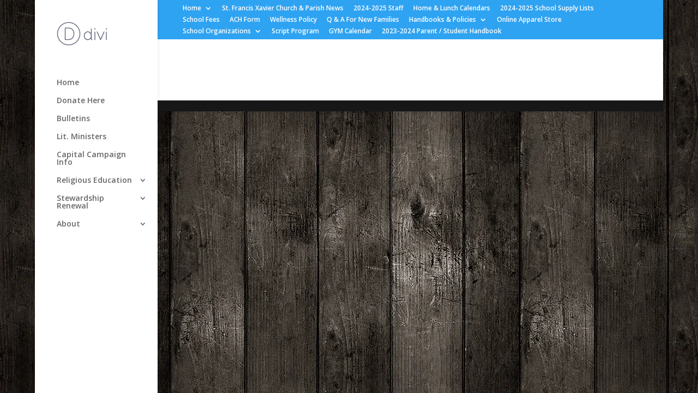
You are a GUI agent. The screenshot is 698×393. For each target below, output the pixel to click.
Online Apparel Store (529, 20)
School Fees (201, 20)
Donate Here (81, 101)
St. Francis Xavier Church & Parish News (283, 9)
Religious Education (94, 180)
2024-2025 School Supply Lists (547, 9)
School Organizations (217, 31)
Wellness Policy (293, 20)
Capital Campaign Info (91, 159)
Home (192, 9)
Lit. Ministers (81, 137)
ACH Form (245, 20)
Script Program (295, 31)
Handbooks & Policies (442, 20)
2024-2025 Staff (378, 9)
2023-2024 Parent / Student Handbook (442, 31)
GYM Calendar (350, 31)
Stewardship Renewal (80, 202)
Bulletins (73, 119)
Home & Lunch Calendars (451, 9)
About (68, 224)
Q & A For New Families (363, 20)
